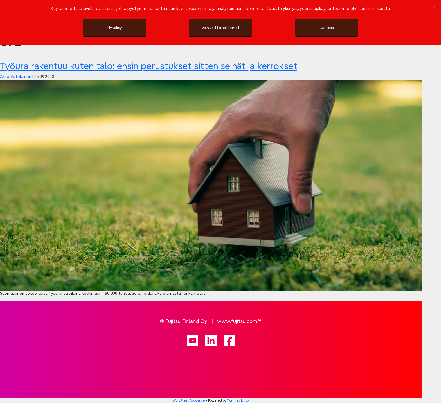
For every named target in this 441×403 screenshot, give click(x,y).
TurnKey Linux (238, 400)
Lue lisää (326, 27)
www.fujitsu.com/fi (239, 321)
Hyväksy (114, 27)
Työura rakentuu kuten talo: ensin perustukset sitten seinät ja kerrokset (148, 65)
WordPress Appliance (189, 400)
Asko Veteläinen (15, 76)
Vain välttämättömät (220, 27)
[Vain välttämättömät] (434, 7)
